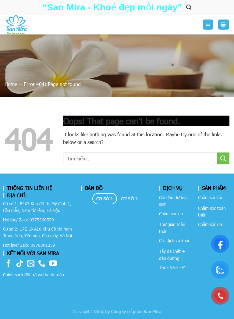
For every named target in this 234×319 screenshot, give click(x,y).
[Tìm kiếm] (188, 7)
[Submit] (223, 158)
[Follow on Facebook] (8, 264)
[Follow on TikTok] (19, 264)
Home (11, 84)
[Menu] (208, 25)
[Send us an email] (30, 264)
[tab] (104, 199)
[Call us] (41, 264)
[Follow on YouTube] (53, 264)
